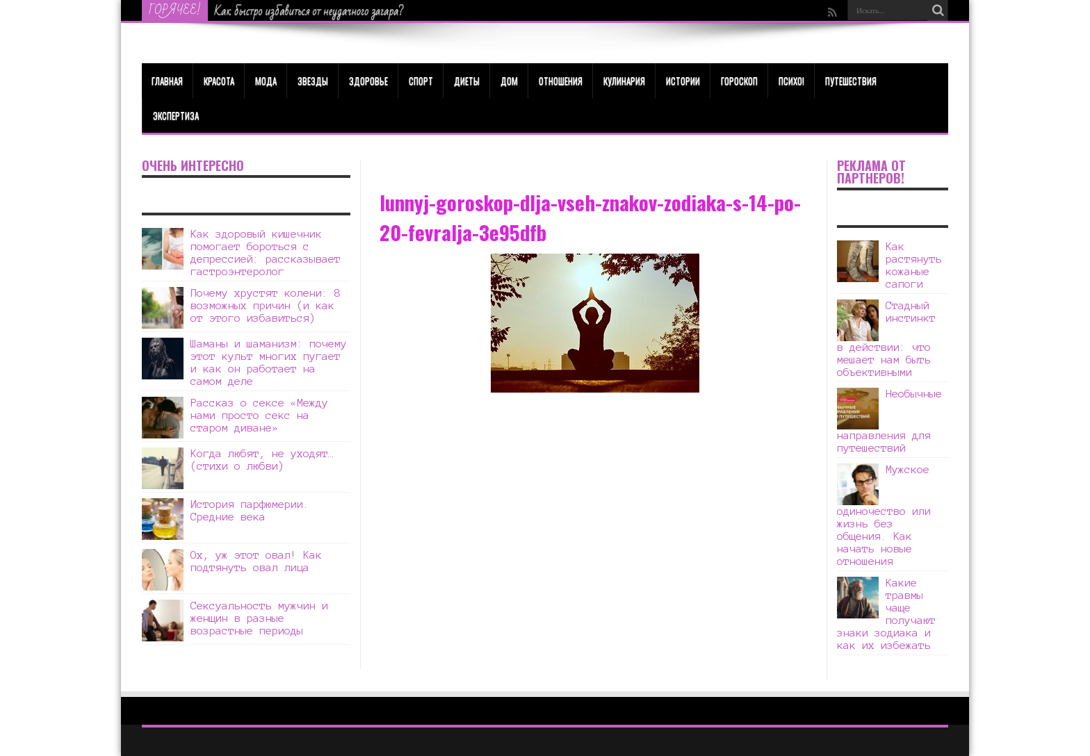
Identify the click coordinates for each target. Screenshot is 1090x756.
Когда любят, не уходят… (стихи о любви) (262, 459)
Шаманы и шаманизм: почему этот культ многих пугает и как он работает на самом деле (268, 362)
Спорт (421, 81)
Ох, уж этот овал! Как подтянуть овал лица (256, 561)
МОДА (266, 81)
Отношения (561, 81)
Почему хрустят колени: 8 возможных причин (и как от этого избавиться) (265, 305)
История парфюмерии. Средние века (249, 510)
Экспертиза (176, 115)
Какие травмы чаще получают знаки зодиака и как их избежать (886, 614)
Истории (683, 81)
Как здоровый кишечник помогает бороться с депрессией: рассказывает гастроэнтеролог (265, 252)
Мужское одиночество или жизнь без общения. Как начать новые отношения (884, 515)
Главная (167, 81)
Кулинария (624, 81)
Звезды (313, 81)
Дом (509, 81)
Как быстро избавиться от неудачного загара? (309, 11)
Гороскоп (739, 81)
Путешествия (851, 81)
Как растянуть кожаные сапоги (914, 265)
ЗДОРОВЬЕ (368, 81)
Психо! (791, 81)
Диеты (467, 81)
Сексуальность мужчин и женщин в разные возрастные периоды (259, 618)
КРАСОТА (219, 81)
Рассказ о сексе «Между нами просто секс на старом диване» (259, 415)
